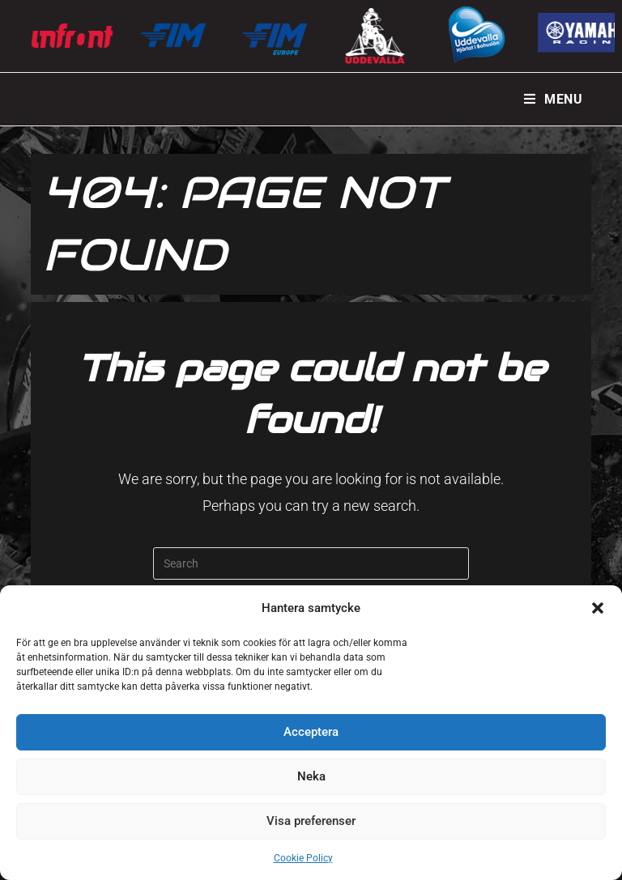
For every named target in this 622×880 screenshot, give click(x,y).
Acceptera (311, 732)
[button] (598, 608)
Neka (311, 776)
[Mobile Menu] (553, 99)
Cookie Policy (303, 858)
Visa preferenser (311, 821)
